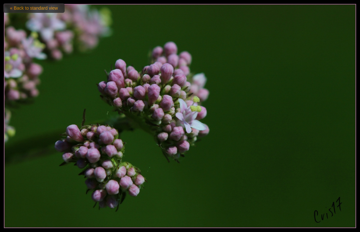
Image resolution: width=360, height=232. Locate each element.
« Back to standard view (34, 8)
